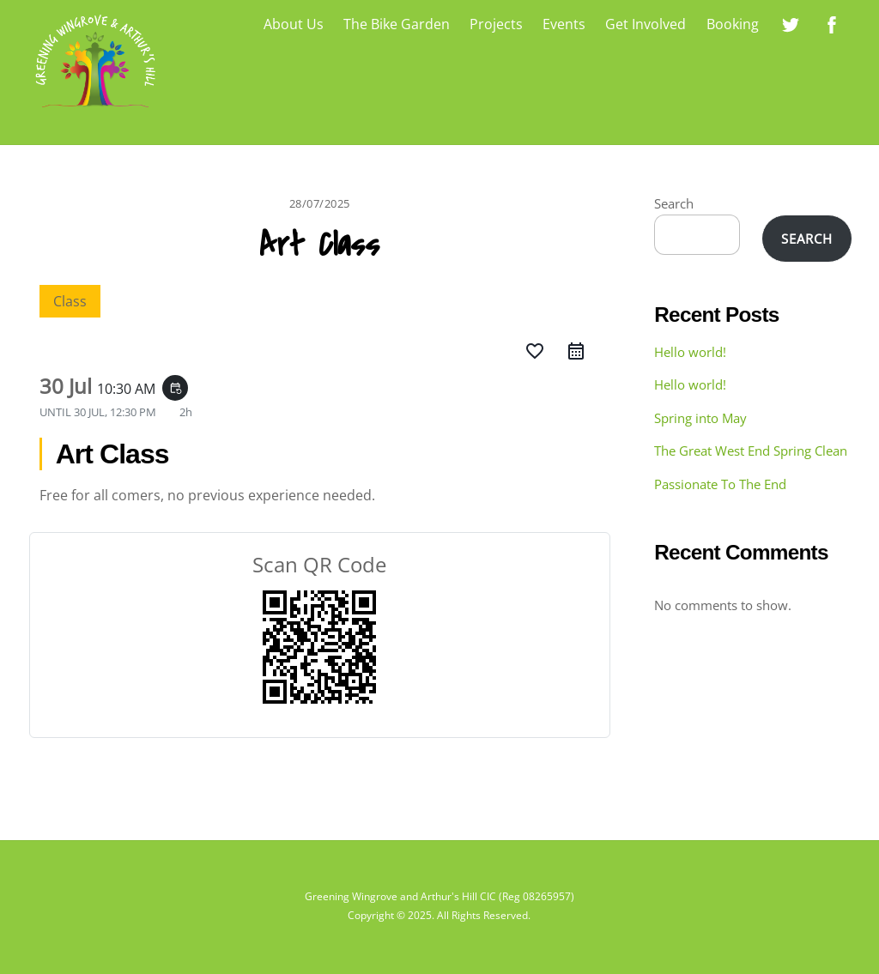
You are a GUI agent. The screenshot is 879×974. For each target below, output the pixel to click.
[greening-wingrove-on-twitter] (790, 22)
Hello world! (690, 351)
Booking (732, 24)
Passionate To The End (720, 484)
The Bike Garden (396, 24)
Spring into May (700, 418)
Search (674, 203)
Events (564, 24)
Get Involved (645, 24)
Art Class (319, 245)
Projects (496, 24)
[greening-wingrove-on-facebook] (832, 22)
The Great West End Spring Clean (750, 450)
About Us (294, 24)
